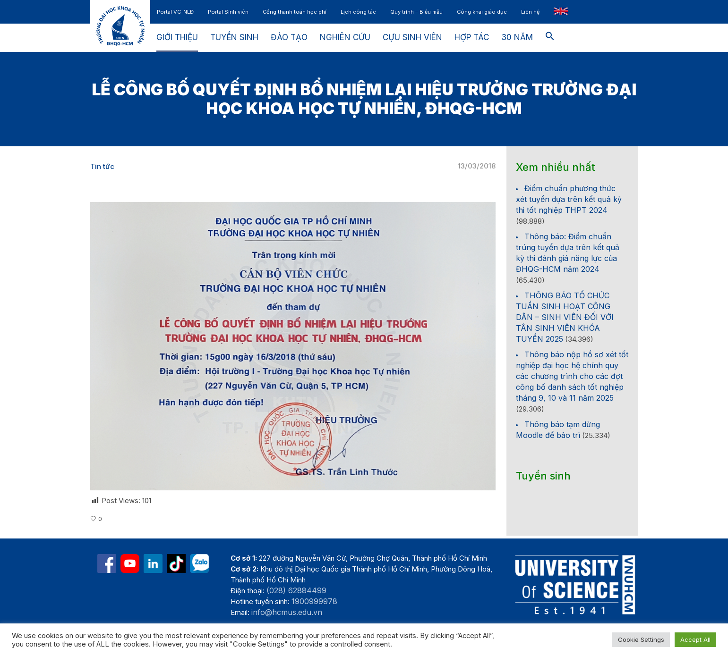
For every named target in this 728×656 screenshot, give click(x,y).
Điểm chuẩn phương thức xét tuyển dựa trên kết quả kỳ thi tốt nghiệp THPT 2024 (569, 199)
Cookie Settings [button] (641, 639)
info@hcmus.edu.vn (286, 612)
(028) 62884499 (296, 590)
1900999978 (314, 601)
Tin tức (102, 166)
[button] (550, 38)
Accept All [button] (695, 639)
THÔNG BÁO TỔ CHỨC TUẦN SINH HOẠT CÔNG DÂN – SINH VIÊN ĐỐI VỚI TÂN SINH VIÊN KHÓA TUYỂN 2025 (565, 317)
